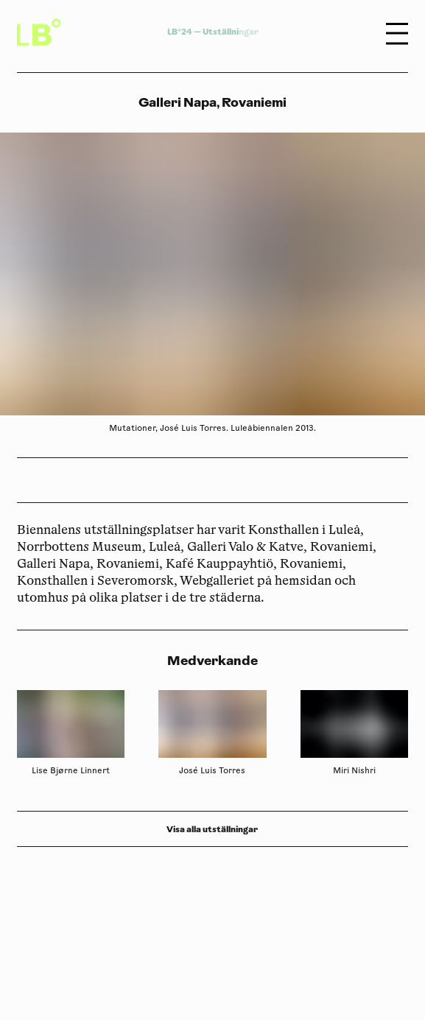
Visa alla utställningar (212, 829)
